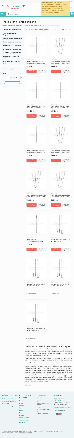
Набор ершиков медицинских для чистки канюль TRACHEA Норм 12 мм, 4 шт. (36, 196)
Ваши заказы (6, 403)
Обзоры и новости (24, 417)
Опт (20, 413)
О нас (21, 403)
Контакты (22, 401)
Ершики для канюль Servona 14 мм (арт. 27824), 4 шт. (35, 329)
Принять (52, 14)
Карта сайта (22, 422)
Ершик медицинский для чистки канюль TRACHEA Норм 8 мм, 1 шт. (35, 62)
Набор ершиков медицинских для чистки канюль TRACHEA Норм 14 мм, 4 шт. (61, 196)
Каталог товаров (2, 14)
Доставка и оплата (42, 401)
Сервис (21, 415)
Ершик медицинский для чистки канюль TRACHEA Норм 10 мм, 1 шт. (36, 106)
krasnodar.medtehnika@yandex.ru (62, 407)
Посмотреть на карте (60, 410)
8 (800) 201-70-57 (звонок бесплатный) (61, 399)
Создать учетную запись (9, 401)
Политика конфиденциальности (43, 412)
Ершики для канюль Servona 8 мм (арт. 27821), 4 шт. (60, 240)
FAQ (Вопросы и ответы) (44, 409)
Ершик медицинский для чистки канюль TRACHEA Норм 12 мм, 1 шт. (60, 106)
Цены (20, 408)
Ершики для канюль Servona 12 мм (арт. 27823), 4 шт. (60, 284)
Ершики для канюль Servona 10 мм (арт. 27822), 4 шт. (35, 284)
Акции (21, 410)
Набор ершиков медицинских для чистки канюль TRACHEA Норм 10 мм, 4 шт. (61, 151)
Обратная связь (24, 420)
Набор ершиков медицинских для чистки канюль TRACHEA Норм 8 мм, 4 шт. (60, 62)
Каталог (21, 405)
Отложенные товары (8, 406)
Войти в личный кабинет (9, 398)
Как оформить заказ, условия (43, 403)
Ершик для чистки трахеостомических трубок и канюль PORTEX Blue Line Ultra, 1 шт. (36, 240)
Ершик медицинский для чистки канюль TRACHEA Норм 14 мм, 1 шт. (36, 151)
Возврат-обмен (41, 407)
